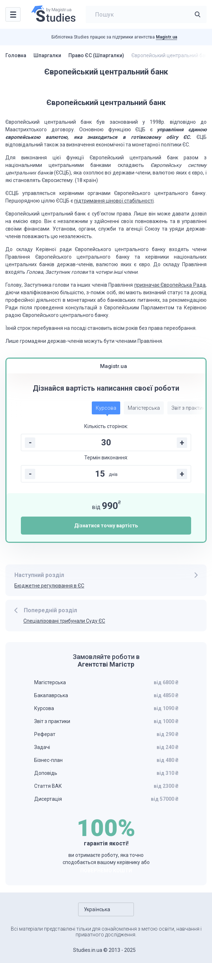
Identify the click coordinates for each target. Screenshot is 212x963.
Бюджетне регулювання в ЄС (49, 586)
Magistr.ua (166, 37)
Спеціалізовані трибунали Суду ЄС (64, 621)
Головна (15, 55)
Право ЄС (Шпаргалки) (96, 55)
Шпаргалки (47, 55)
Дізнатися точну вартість (106, 525)
